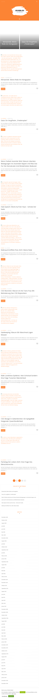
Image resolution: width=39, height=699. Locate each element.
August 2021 (4, 591)
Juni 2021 (3, 594)
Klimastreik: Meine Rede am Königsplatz (9, 43)
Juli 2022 (3, 567)
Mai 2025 (3, 532)
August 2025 (4, 523)
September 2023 (5, 549)
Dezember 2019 (5, 644)
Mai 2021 (3, 597)
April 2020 (4, 633)
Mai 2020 (3, 630)
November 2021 (5, 582)
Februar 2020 (4, 638)
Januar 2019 (4, 677)
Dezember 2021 (5, 579)
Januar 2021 (4, 606)
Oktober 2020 (4, 615)
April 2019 (4, 668)
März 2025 (4, 535)
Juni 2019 (3, 662)
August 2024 (4, 540)
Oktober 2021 (4, 585)
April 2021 (4, 600)
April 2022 (4, 573)
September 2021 (5, 588)
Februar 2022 (4, 576)
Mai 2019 (3, 665)
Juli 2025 (3, 526)
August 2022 (4, 564)
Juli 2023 (3, 552)
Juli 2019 (3, 659)
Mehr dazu (14, 693)
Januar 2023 (4, 558)
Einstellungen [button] (4, 696)
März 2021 (4, 603)
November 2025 (5, 517)
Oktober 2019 (4, 650)
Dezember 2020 (5, 609)
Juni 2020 (3, 627)
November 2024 (5, 538)
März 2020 (4, 636)
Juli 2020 (3, 624)
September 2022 (5, 561)
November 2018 (5, 683)
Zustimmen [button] (22, 692)
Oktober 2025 (4, 520)
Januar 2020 (4, 641)
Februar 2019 (4, 674)
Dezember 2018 (5, 680)
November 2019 (5, 647)
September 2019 (5, 653)
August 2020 (4, 621)
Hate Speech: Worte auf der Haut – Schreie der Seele (12, 502)
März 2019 (4, 671)
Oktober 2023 (4, 546)
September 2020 (5, 618)
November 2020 (5, 612)
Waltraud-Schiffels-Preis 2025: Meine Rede (10, 505)
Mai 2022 (3, 570)
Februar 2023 (4, 555)
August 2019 (4, 656)
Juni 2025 (3, 529)
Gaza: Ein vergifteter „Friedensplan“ (29, 43)
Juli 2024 (3, 543)
